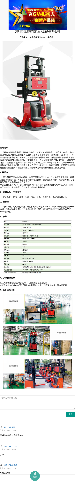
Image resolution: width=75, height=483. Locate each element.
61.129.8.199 (9, 427)
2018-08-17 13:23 (10, 430)
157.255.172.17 (10, 446)
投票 (35, 475)
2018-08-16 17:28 (10, 468)
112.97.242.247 (10, 465)
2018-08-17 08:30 (10, 449)
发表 (70, 414)
